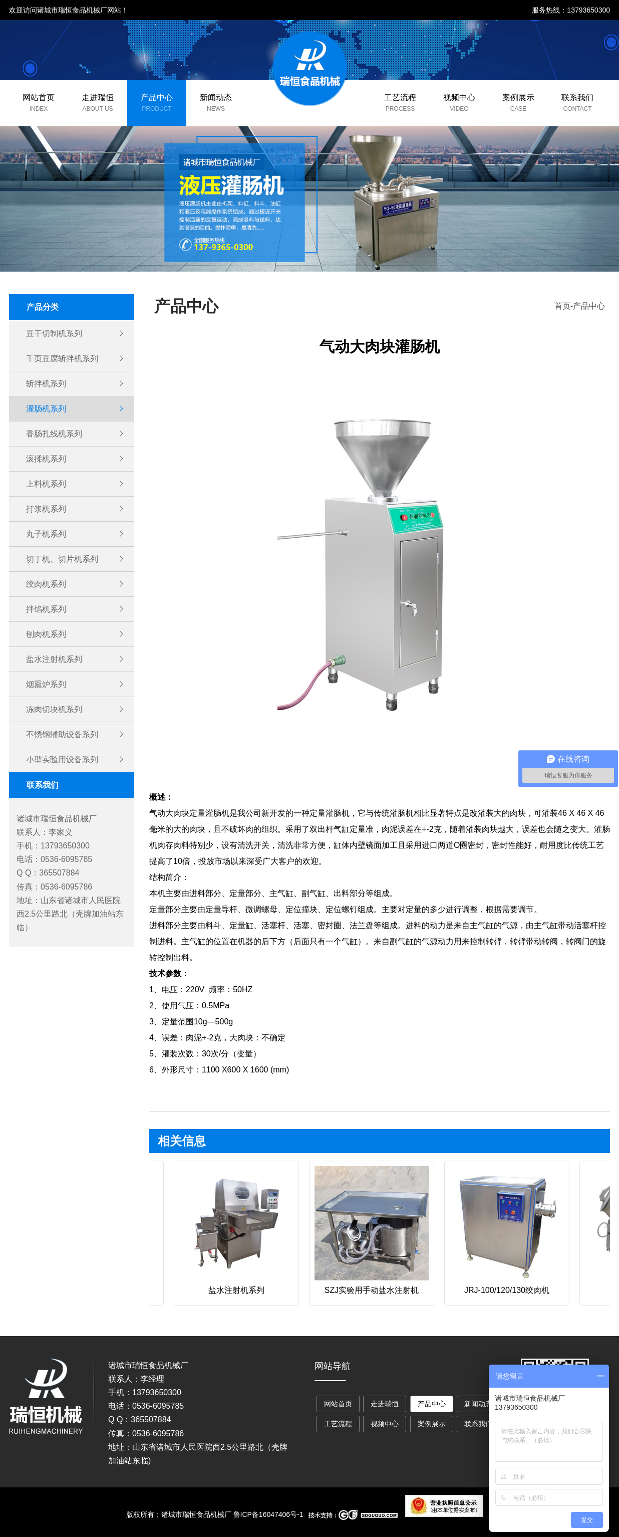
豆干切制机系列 (54, 333)
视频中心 (459, 97)
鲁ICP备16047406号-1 (268, 1514)
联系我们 (577, 97)
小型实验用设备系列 (62, 759)
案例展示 (518, 97)
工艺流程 (400, 97)
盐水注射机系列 (54, 659)
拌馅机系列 (46, 609)
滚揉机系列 (46, 459)
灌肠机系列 (46, 408)
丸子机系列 (46, 534)
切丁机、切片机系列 (62, 559)
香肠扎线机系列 (54, 433)
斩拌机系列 (46, 383)
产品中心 (157, 97)
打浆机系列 (46, 509)
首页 (562, 306)
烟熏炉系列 (46, 684)
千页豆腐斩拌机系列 (62, 358)
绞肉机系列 (46, 584)
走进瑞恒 (98, 97)
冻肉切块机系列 (54, 709)
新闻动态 (216, 97)
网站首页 (39, 97)
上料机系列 (46, 484)
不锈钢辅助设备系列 (62, 734)
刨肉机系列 (46, 634)
